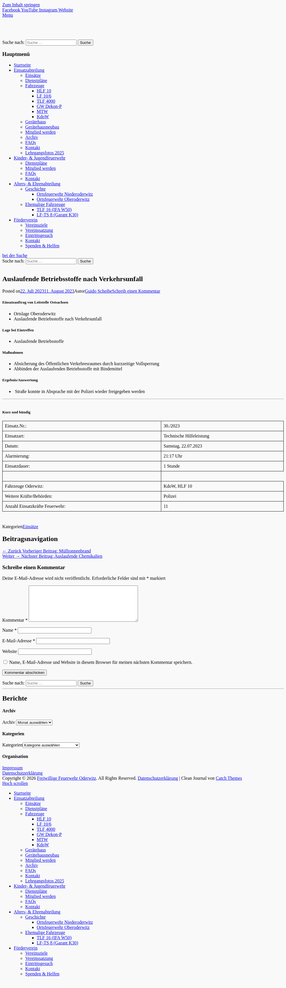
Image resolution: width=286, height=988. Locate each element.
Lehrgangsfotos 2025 (44, 152)
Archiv (31, 137)
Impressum (12, 774)
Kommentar (15, 627)
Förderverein (26, 219)
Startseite (22, 65)
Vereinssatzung (39, 230)
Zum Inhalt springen (21, 4)
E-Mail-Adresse (18, 647)
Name (9, 637)
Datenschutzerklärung (22, 779)
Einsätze (33, 75)
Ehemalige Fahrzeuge (45, 204)
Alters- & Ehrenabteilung (37, 183)
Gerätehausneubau (42, 127)
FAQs (30, 142)
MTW (42, 111)
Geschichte (35, 188)
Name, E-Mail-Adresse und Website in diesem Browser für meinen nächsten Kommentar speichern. (100, 669)
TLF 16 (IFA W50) (54, 209)
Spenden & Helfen (42, 245)
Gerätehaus (35, 121)
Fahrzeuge (34, 85)
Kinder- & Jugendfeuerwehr (39, 157)
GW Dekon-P (49, 106)
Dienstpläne (36, 80)
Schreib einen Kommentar (136, 291)
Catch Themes (229, 785)
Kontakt (32, 147)
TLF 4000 (46, 101)
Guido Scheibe (98, 291)
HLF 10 (44, 90)
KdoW (43, 116)
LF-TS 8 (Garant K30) (57, 214)
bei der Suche (14, 255)
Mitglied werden (40, 132)
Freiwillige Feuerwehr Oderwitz (66, 785)
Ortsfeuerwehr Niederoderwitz (65, 194)
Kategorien (12, 751)
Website (9, 658)
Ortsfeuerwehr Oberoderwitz (63, 199)
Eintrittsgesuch (39, 235)
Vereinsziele (36, 225)
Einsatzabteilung (29, 70)
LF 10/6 (44, 96)
